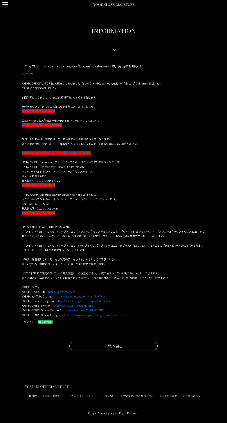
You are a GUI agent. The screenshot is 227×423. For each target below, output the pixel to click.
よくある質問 (168, 396)
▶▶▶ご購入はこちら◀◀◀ (38, 185)
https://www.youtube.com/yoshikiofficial (80, 296)
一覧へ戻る (113, 346)
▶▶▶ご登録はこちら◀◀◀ (38, 111)
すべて (113, 49)
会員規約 (30, 396)
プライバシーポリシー (82, 396)
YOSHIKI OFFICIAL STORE (113, 4)
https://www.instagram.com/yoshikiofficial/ (83, 301)
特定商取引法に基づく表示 (137, 396)
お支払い (108, 396)
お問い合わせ (192, 396)
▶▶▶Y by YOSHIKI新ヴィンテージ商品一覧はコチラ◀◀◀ (56, 153)
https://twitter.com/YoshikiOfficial (73, 305)
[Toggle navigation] (5, 4)
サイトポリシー (52, 396)
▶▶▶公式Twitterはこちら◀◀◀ (42, 125)
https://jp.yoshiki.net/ (61, 292)
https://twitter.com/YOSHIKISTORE (83, 310)
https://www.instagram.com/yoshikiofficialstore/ (96, 315)
